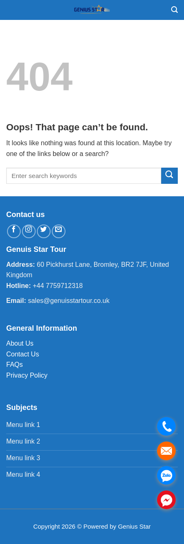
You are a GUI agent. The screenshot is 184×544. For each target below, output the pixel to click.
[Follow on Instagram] (29, 231)
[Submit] (169, 176)
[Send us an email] (58, 231)
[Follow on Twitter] (44, 231)
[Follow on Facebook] (14, 231)
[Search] (174, 10)
